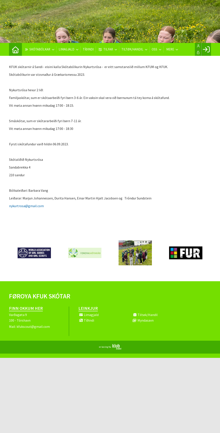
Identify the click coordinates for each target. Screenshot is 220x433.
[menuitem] (15, 49)
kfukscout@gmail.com (33, 326)
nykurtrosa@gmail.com (26, 206)
